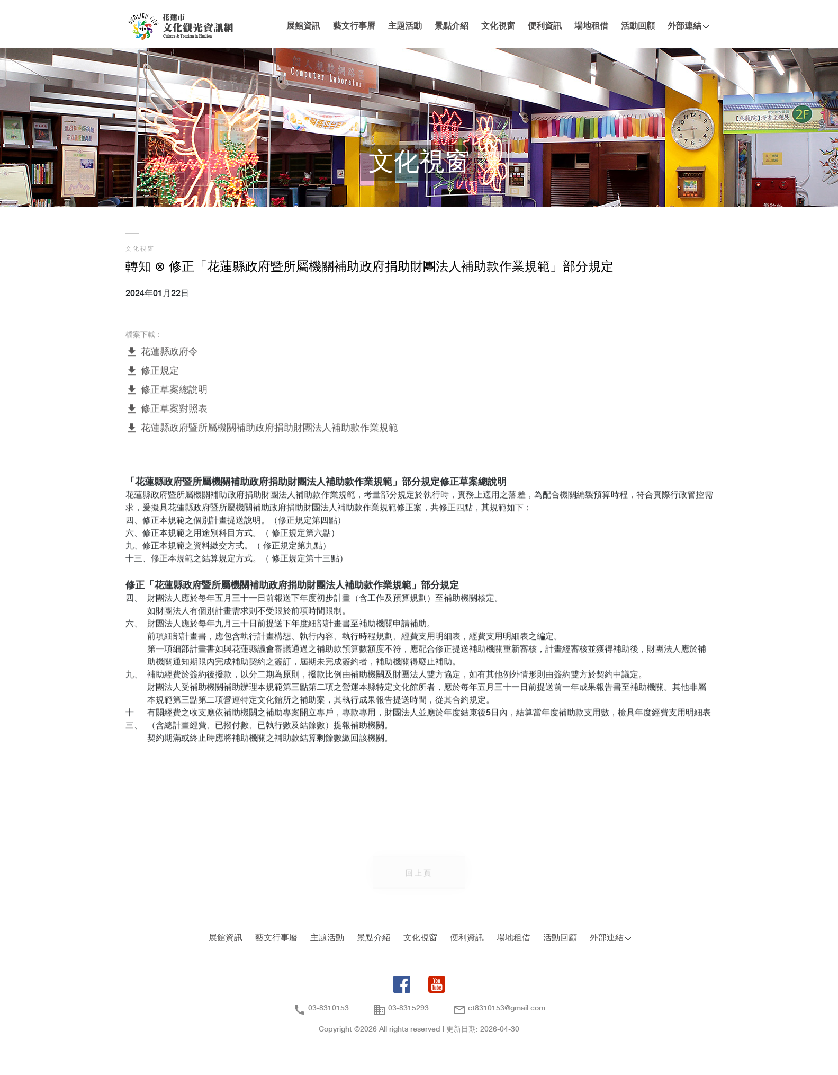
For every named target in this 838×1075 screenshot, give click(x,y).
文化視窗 (498, 26)
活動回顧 (638, 26)
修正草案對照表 (166, 410)
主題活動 (405, 26)
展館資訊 (303, 26)
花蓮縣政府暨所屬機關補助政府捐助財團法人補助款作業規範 (261, 429)
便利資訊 (545, 26)
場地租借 (591, 26)
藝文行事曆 (354, 26)
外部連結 (684, 26)
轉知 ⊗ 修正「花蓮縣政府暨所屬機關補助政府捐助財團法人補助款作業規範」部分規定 (369, 267)
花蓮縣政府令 (161, 353)
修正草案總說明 (166, 391)
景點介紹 (451, 26)
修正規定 (152, 372)
